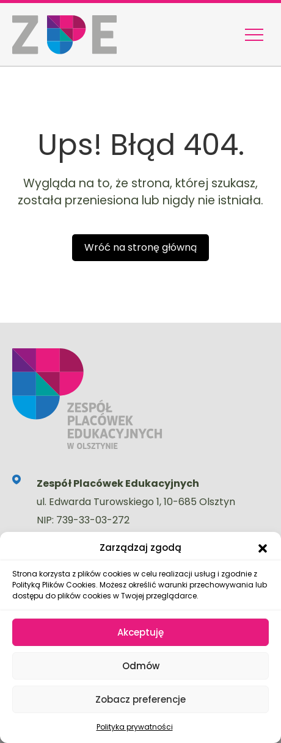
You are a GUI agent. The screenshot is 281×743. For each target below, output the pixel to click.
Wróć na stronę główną (140, 247)
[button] (263, 548)
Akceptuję (140, 632)
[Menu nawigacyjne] (254, 34)
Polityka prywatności (135, 727)
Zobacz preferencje (140, 699)
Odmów (140, 665)
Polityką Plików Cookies (54, 585)
